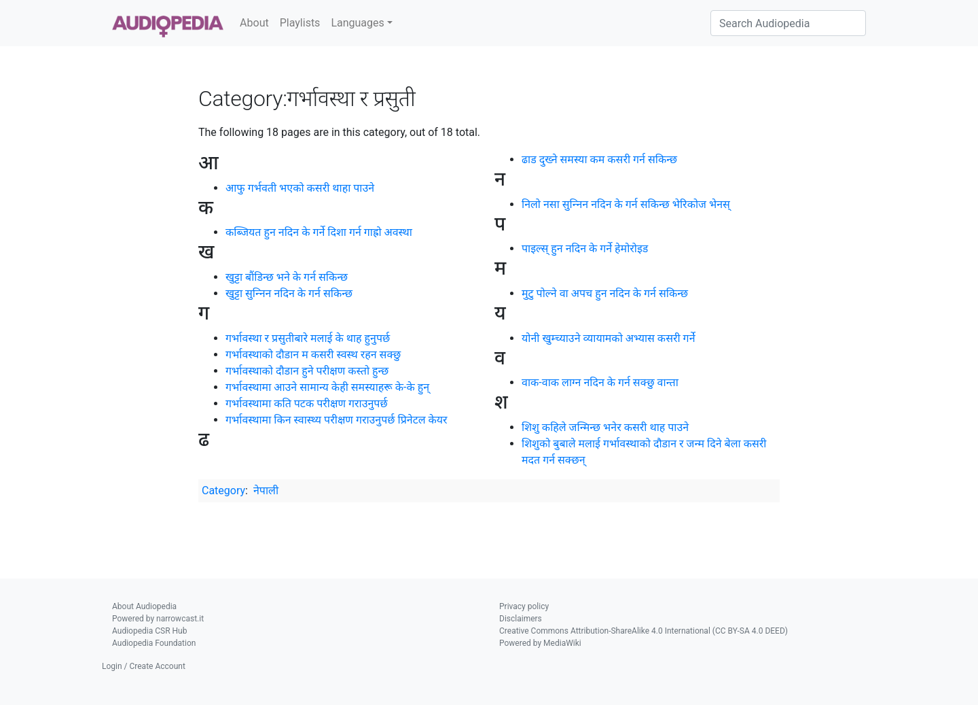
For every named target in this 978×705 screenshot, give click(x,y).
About (254, 22)
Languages (357, 22)
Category (223, 490)
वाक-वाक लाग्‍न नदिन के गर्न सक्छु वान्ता (600, 382)
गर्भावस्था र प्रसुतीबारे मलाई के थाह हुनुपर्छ (307, 338)
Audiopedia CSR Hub (149, 631)
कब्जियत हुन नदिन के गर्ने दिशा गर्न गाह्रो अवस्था (318, 232)
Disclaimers (520, 618)
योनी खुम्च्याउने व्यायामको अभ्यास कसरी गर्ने (608, 338)
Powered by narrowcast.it (158, 618)
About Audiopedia (144, 606)
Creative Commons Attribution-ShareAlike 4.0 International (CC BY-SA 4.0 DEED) (643, 631)
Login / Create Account (143, 666)
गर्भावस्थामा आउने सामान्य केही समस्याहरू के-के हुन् (327, 387)
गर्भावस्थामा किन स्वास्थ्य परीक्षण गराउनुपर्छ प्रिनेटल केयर (336, 419)
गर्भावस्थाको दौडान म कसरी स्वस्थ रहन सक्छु (313, 354)
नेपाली (265, 490)
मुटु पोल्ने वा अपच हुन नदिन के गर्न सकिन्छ (605, 293)
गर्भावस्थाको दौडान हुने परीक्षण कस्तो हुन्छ (306, 370)
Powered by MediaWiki (540, 643)
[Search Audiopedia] (788, 23)
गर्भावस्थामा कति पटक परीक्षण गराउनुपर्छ (306, 403)
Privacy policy (524, 606)
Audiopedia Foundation (154, 643)
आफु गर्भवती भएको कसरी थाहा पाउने (299, 188)
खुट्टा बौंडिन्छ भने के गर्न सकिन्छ (286, 277)
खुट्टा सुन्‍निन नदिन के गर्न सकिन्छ (288, 293)
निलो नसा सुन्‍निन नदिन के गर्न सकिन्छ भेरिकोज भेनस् (626, 204)
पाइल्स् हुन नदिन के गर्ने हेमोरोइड (585, 248)
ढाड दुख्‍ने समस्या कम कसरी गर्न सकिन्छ (599, 159)
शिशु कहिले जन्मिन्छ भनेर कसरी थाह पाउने (605, 427)
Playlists (300, 22)
